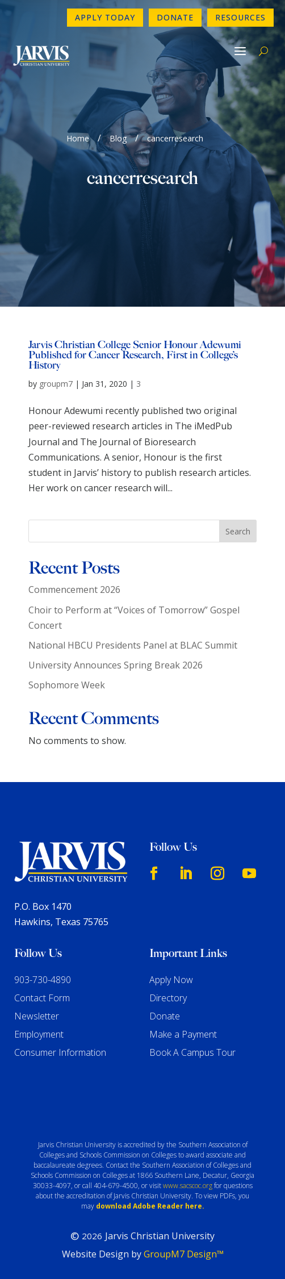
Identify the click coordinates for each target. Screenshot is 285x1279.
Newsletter (36, 1016)
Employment (39, 1034)
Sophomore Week (66, 685)
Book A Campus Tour (192, 1052)
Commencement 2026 (74, 589)
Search (237, 531)
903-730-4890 (42, 979)
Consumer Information (60, 1052)
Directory (168, 998)
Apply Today (105, 17)
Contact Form (42, 998)
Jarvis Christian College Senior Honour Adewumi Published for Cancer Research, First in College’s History (134, 354)
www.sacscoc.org (187, 1185)
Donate (175, 17)
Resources (240, 17)
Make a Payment (183, 1034)
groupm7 (56, 383)
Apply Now (171, 979)
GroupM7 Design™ (184, 1254)
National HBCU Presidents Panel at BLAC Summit (132, 645)
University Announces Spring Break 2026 (115, 665)
